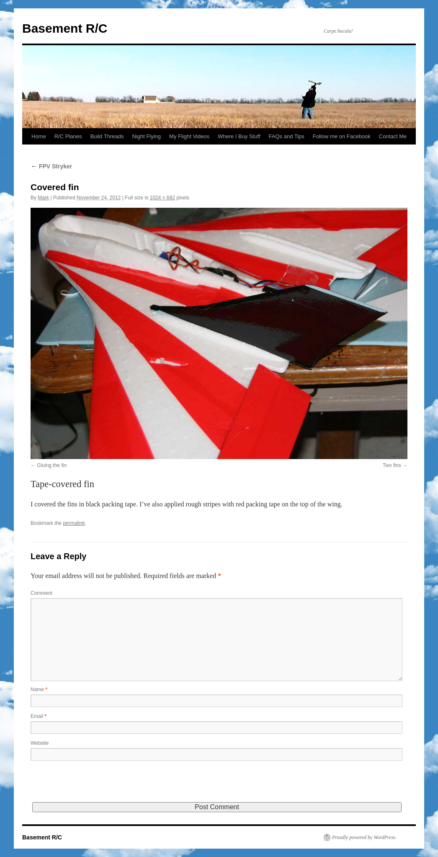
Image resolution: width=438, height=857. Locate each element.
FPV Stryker (51, 166)
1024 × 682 (162, 198)
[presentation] (94, 785)
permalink (74, 523)
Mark (43, 198)
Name (39, 689)
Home (38, 136)
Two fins (392, 465)
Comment (41, 593)
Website (40, 743)
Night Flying (146, 136)
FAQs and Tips (286, 136)
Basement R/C (64, 28)
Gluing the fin (52, 465)
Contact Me (393, 136)
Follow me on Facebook (342, 136)
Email (38, 716)
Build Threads (107, 136)
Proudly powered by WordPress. (364, 837)
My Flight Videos (189, 136)
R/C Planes (68, 136)
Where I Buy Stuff (239, 136)
